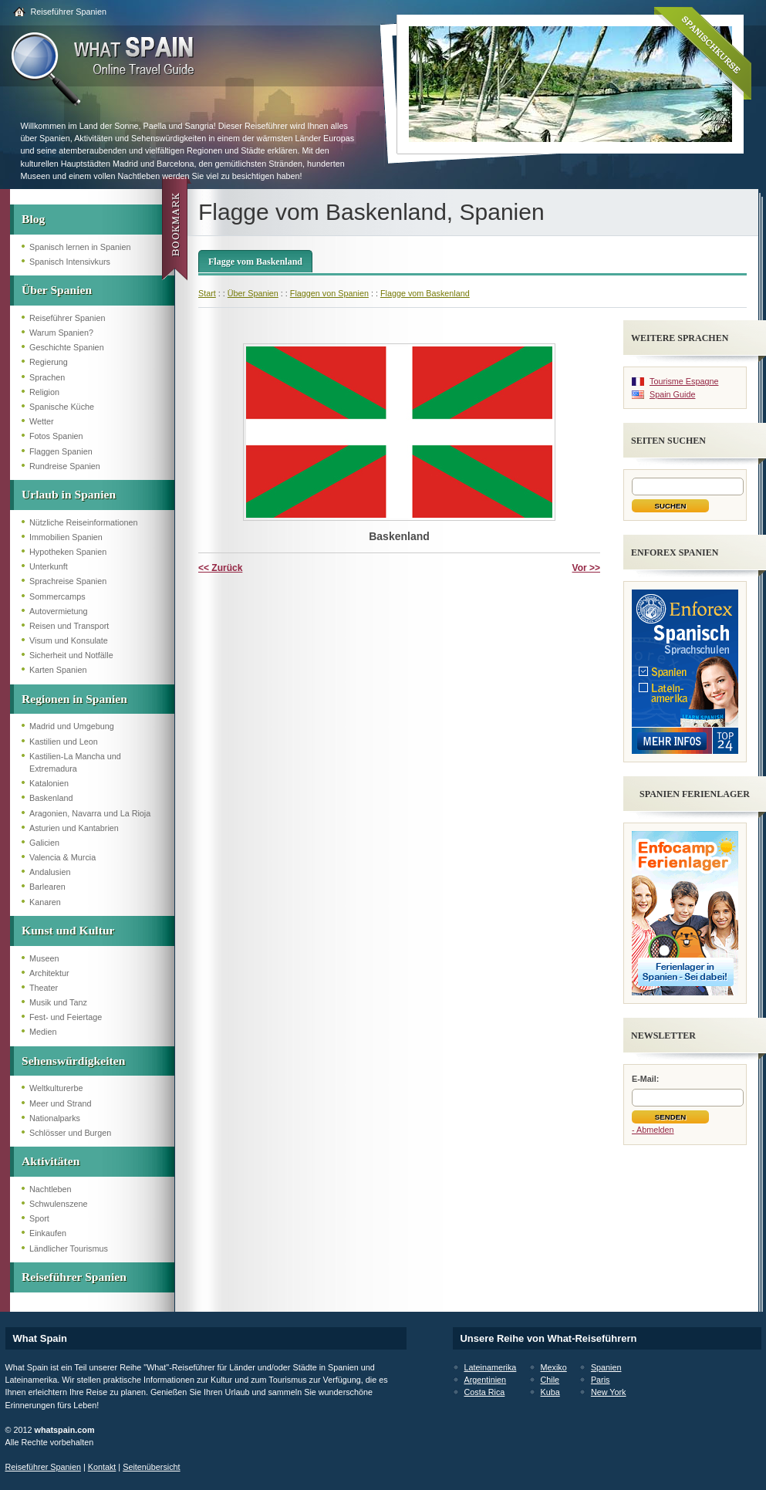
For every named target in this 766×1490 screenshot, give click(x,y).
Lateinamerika (490, 1367)
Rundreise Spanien (64, 466)
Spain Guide (672, 394)
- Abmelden (653, 1129)
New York (608, 1392)
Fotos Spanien (56, 436)
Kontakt (102, 1466)
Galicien (44, 842)
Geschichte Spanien (66, 347)
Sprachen (47, 377)
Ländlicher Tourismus (68, 1248)
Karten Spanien (57, 669)
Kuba (550, 1392)
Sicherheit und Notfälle (71, 655)
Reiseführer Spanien (68, 11)
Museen (44, 958)
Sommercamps (57, 596)
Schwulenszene (58, 1203)
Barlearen (47, 886)
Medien (42, 1031)
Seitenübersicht (151, 1466)
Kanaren (45, 902)
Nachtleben (50, 1189)
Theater (43, 987)
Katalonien (49, 783)
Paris (600, 1379)
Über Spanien (57, 289)
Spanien (606, 1367)
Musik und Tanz (58, 1002)
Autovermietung (58, 611)
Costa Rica (484, 1392)
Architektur (49, 973)
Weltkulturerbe (56, 1088)
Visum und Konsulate (68, 640)
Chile (550, 1379)
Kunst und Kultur (68, 930)
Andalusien (49, 872)
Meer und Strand (60, 1103)
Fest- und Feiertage (65, 1017)
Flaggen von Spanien (329, 293)
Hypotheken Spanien (67, 551)
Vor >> (586, 568)
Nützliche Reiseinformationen (83, 522)
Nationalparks (54, 1118)
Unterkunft (48, 566)
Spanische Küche (61, 406)
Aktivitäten (50, 1160)
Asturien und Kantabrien (74, 828)
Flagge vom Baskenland (255, 261)
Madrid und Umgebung (71, 726)
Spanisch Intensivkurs (69, 261)
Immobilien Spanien (66, 537)
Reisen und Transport (69, 625)
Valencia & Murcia (62, 857)
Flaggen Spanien (61, 451)
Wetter (41, 421)
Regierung (48, 362)
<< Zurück (220, 568)
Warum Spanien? (61, 332)
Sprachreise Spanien (67, 581)
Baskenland (51, 797)
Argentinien (485, 1379)
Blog (33, 218)
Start (207, 293)
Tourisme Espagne (684, 381)
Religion (44, 392)
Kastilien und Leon (63, 741)
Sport (39, 1218)
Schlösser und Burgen (70, 1132)
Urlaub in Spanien (69, 494)
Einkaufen (47, 1233)
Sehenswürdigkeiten (73, 1060)
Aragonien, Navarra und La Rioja (89, 813)
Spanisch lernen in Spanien (79, 247)
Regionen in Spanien (74, 698)
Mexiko (554, 1367)
